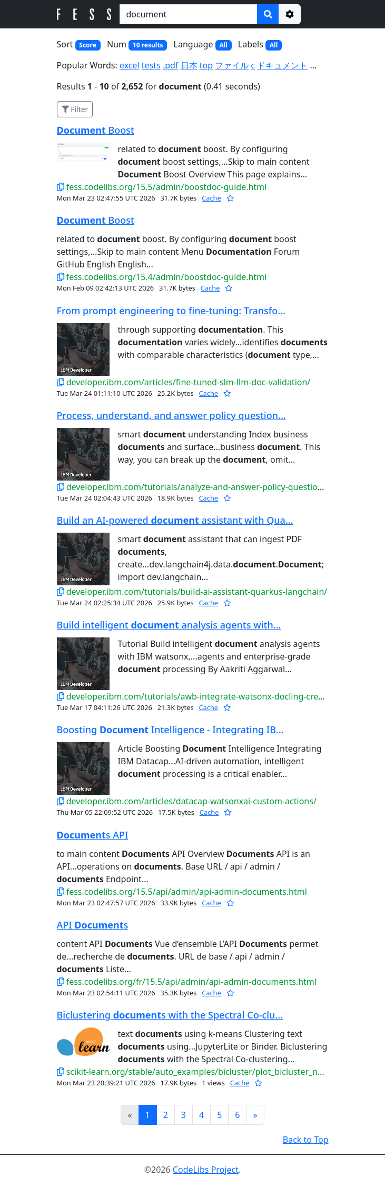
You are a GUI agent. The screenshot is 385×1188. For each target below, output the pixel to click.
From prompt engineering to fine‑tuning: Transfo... (171, 310)
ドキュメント (282, 65)
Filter (75, 109)
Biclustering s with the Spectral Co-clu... (170, 1015)
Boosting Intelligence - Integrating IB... (170, 729)
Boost (95, 130)
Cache (211, 198)
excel (130, 65)
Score (87, 45)
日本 (189, 65)
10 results (148, 45)
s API (93, 834)
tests (151, 65)
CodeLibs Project (206, 1169)
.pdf (170, 65)
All (223, 45)
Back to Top (306, 1139)
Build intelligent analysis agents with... (169, 624)
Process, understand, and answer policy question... (171, 415)
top (206, 65)
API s (93, 925)
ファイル (232, 65)
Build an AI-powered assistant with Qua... (175, 520)
